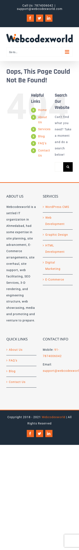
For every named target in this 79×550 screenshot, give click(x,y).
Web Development (55, 221)
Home (42, 110)
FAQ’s (42, 143)
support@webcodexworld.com (39, 9)
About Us (16, 349)
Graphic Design (56, 234)
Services (44, 129)
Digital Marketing (52, 265)
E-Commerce (54, 279)
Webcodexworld (53, 417)
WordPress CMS (57, 207)
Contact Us (17, 382)
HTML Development (55, 248)
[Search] (68, 167)
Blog (41, 136)
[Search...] (59, 167)
